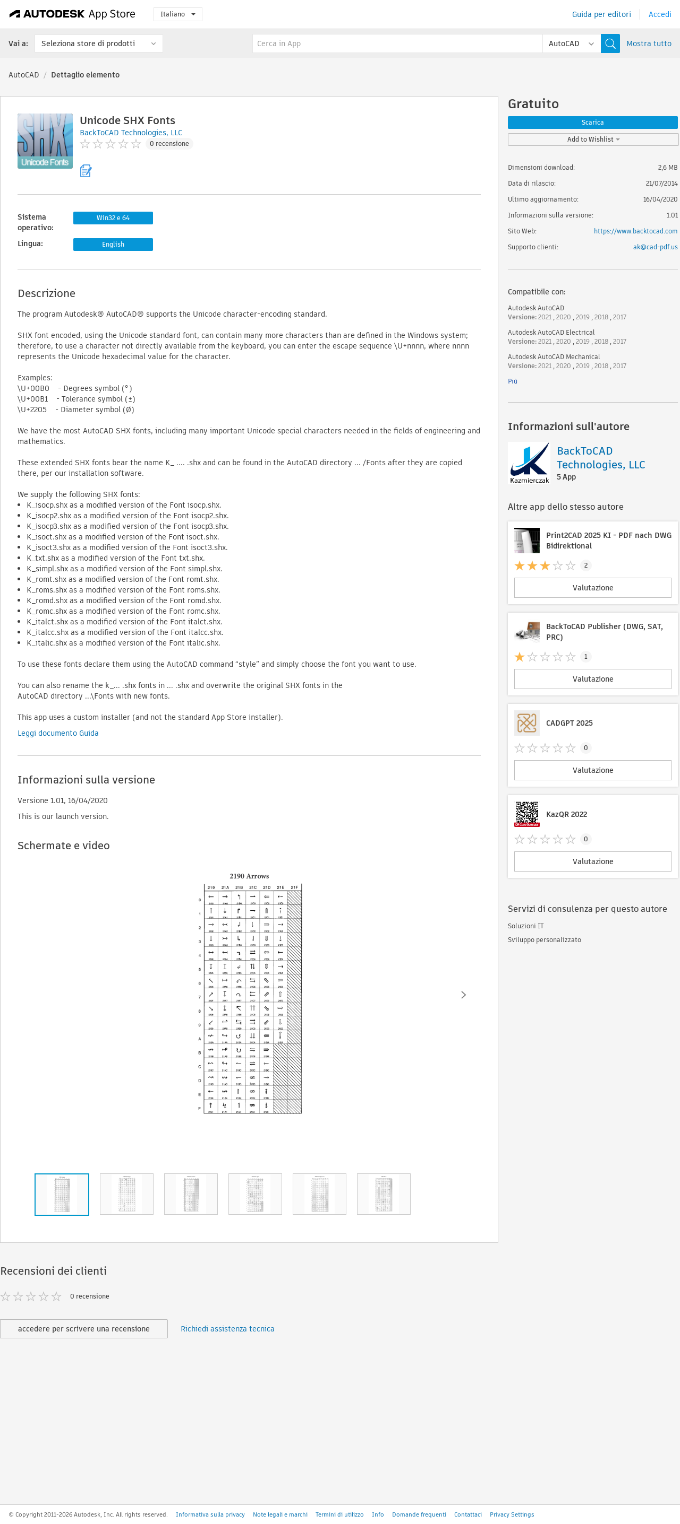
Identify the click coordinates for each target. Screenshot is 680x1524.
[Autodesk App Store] (72, 14)
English (113, 244)
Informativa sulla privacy (210, 1514)
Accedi (660, 14)
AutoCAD (23, 74)
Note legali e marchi (280, 1514)
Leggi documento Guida (58, 733)
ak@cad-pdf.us (655, 246)
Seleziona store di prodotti (88, 43)
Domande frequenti (419, 1514)
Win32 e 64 (113, 217)
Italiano (178, 14)
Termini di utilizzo (340, 1514)
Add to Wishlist (593, 139)
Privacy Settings (512, 1514)
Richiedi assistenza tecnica (228, 1328)
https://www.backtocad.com (636, 231)
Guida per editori (601, 14)
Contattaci (468, 1514)
